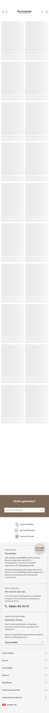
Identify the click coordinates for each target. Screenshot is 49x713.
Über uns (5, 675)
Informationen (8, 653)
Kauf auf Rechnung (25, 530)
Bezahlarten (7, 683)
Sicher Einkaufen (24, 524)
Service (5, 660)
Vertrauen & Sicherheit (11, 690)
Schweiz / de (9, 705)
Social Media (7, 668)
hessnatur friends (24, 536)
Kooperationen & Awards (12, 697)
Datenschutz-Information (23, 570)
